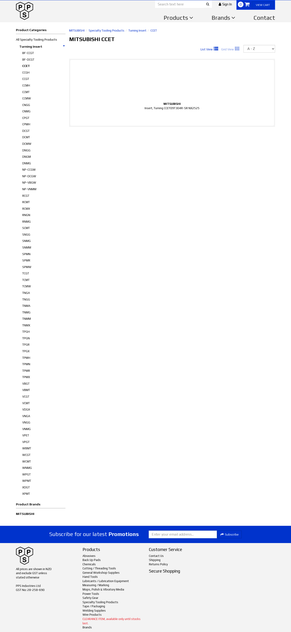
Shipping (155, 560)
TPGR (26, 344)
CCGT (25, 79)
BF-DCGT (28, 59)
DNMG (26, 163)
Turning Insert (42, 46)
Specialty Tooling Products (106, 30)
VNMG (26, 429)
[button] (225, 4)
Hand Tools (90, 576)
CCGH (26, 72)
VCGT (25, 396)
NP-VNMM (29, 189)
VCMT (26, 403)
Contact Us (156, 556)
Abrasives (89, 556)
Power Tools (91, 593)
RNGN (26, 215)
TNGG (26, 299)
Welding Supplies (94, 610)
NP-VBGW (29, 182)
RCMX (26, 208)
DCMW (26, 143)
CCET (26, 66)
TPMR (26, 370)
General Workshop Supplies (101, 572)
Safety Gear (90, 598)
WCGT (26, 455)
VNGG (26, 422)
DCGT (26, 131)
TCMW (26, 286)
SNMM (26, 247)
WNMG (27, 468)
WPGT (26, 474)
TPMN (26, 364)
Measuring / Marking (96, 585)
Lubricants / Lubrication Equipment (106, 581)
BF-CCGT (28, 53)
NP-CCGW (29, 169)
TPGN (26, 338)
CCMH (26, 85)
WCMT (26, 461)
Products (178, 17)
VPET (25, 435)
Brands (223, 17)
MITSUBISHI (25, 514)
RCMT (26, 202)
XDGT (26, 487)
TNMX (26, 325)
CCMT (26, 92)
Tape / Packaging (94, 606)
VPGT (26, 442)
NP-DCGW (29, 176)
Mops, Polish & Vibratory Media (103, 589)
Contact (264, 17)
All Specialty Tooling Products (36, 39)
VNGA (26, 416)
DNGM (26, 156)
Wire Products (92, 614)
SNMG (26, 241)
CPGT (25, 118)
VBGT (26, 383)
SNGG (26, 234)
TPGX (26, 351)
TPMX (26, 377)
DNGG (26, 150)
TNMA (26, 305)
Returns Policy (158, 564)
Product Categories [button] (31, 30)
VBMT (26, 390)
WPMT (26, 480)
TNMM (26, 318)
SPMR (26, 260)
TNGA (26, 293)
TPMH (26, 357)
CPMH (26, 124)
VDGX (26, 409)
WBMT (26, 448)
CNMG (26, 111)
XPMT (26, 493)
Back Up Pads (92, 560)
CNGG (26, 105)
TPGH (26, 331)
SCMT (26, 228)
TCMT (26, 280)
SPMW (26, 267)
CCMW (26, 98)
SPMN (26, 254)
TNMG (26, 312)
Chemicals (89, 564)
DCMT (26, 137)
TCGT (25, 273)
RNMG (26, 221)
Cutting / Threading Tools (99, 568)
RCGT (25, 195)
